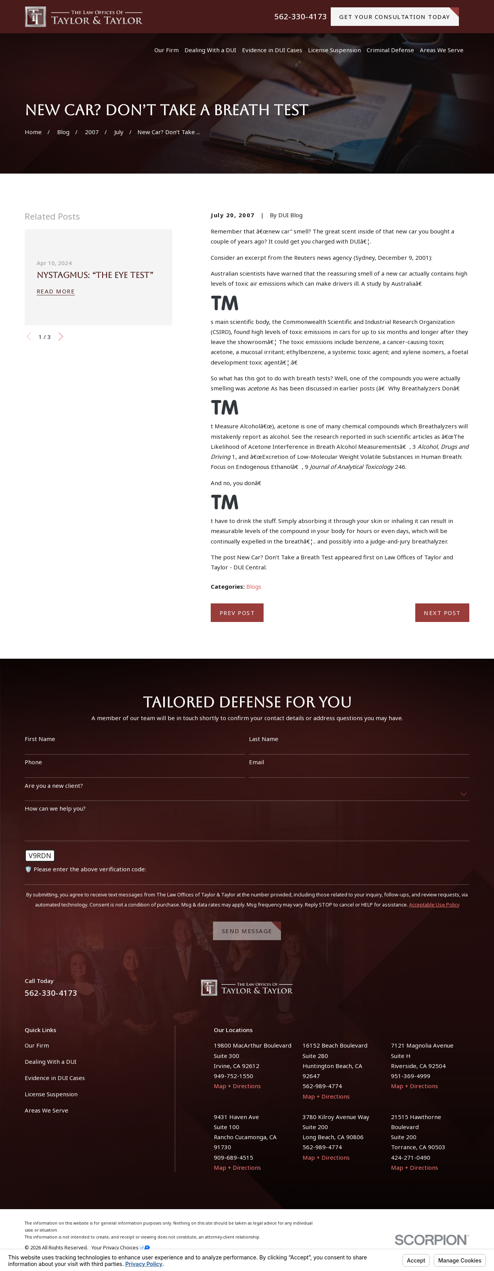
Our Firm (37, 1045)
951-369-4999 (410, 1076)
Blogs (253, 586)
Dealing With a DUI (50, 1061)
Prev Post (237, 613)
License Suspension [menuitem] (334, 50)
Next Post (442, 613)
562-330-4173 (300, 16)
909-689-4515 (233, 1157)
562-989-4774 (322, 1086)
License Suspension (51, 1094)
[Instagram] (465, 990)
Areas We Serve (46, 1110)
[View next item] (61, 336)
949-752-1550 (233, 1076)
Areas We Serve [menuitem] (442, 50)
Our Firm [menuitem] (166, 50)
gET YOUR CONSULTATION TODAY (399, 13)
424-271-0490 (410, 1157)
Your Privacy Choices (120, 1247)
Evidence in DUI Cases (55, 1078)
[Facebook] (447, 990)
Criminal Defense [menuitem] (390, 50)
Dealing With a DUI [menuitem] (210, 50)
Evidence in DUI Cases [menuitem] (272, 50)
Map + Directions (237, 1086)
